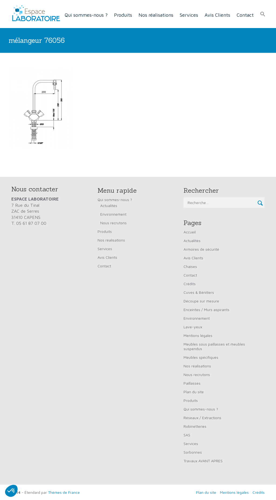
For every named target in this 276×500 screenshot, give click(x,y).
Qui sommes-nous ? (86, 15)
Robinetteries (195, 426)
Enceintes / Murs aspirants (206, 309)
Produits (123, 15)
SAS (187, 435)
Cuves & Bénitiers (199, 292)
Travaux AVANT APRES (203, 460)
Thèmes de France (64, 492)
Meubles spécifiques (201, 357)
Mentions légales (198, 335)
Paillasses (192, 383)
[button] (263, 14)
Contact (245, 15)
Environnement (113, 214)
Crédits (190, 283)
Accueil (190, 232)
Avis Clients (217, 15)
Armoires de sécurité (201, 249)
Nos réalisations (156, 15)
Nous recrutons (113, 222)
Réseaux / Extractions (202, 417)
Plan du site (194, 391)
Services (189, 15)
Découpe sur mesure (201, 301)
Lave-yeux (193, 327)
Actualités (108, 205)
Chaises (190, 266)
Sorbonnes (193, 452)
